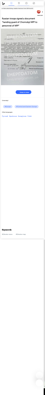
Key (34, 3)
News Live (11, 3)
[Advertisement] (22, 139)
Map (19, 3)
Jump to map (23, 92)
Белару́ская (22, 116)
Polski (29, 116)
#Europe (8, 107)
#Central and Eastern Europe (26, 107)
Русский (5, 116)
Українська (13, 116)
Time (26, 3)
